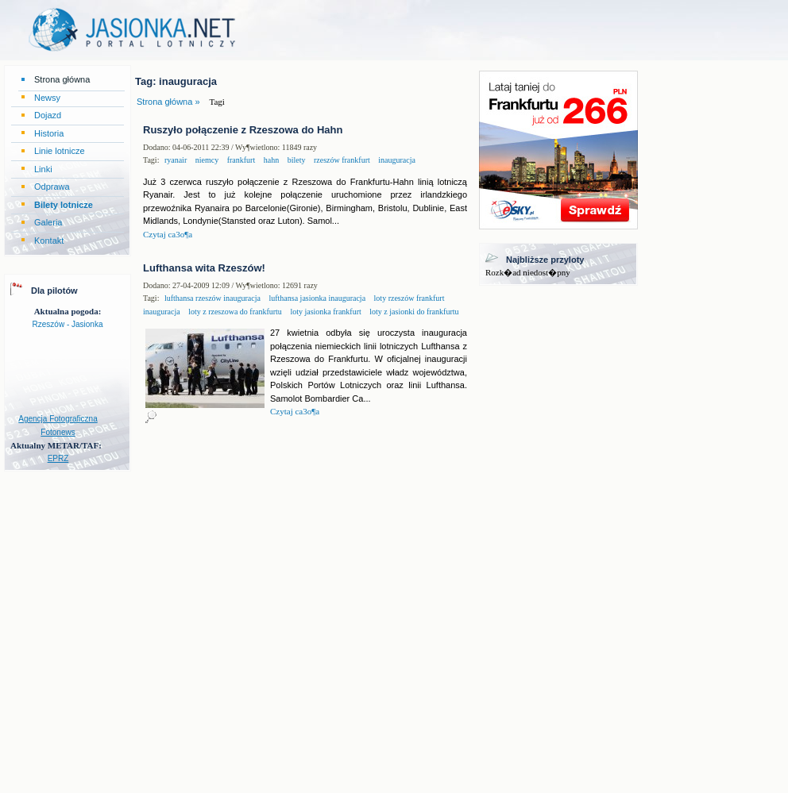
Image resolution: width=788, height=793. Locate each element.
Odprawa (52, 186)
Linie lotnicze (59, 151)
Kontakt (49, 240)
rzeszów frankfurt (340, 160)
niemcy (205, 160)
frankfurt (240, 160)
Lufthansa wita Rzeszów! (204, 268)
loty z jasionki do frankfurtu (413, 311)
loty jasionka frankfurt (324, 311)
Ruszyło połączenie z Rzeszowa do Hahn (242, 130)
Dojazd (47, 115)
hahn (270, 160)
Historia (49, 133)
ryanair (175, 160)
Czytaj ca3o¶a (167, 234)
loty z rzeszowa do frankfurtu (234, 311)
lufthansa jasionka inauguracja (316, 298)
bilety (295, 160)
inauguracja (396, 160)
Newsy (47, 97)
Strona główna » (168, 101)
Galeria (48, 222)
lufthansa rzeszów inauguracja (212, 298)
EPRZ (58, 458)
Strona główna (62, 79)
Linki (43, 169)
